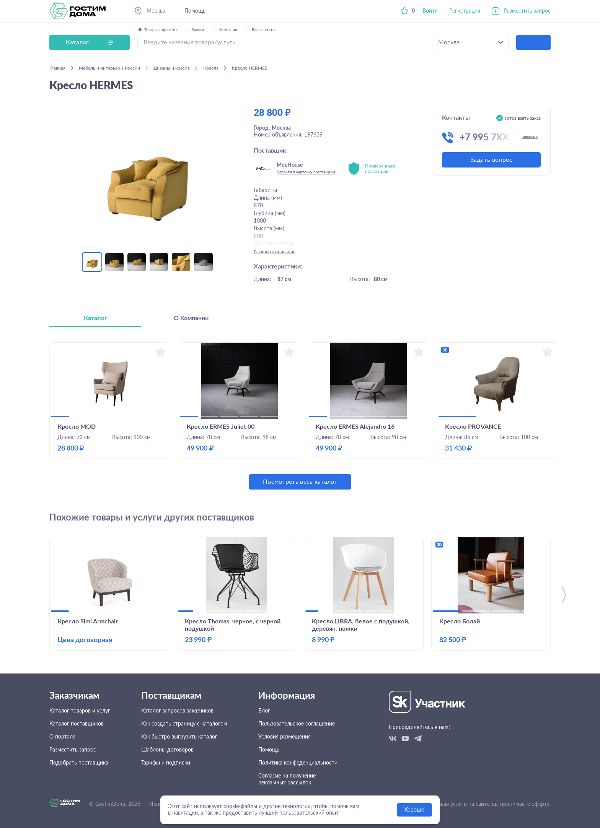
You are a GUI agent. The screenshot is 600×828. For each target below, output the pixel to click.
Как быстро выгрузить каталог (179, 737)
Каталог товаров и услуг (79, 711)
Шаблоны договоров (167, 750)
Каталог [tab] (95, 318)
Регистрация (464, 11)
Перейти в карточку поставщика (306, 172)
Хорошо (414, 810)
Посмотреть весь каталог (300, 482)
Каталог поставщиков (76, 724)
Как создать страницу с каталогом (184, 724)
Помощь (194, 11)
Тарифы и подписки (165, 763)
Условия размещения (284, 737)
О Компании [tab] (191, 318)
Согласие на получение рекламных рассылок (287, 779)
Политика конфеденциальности (298, 763)
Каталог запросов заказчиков (177, 711)
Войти (430, 11)
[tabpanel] (300, 416)
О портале (62, 737)
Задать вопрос (491, 160)
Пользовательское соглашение (296, 724)
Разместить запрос (527, 11)
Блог (264, 711)
